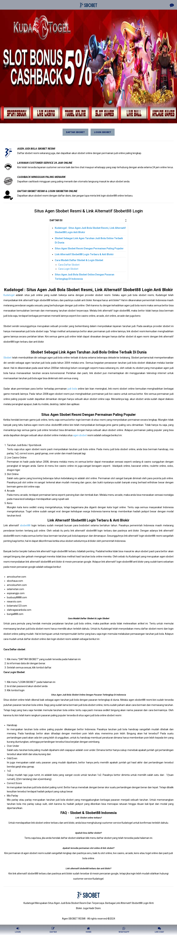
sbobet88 (25, 525)
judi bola (72, 388)
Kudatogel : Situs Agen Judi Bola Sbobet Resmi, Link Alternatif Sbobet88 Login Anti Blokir (90, 230)
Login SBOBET (102, 132)
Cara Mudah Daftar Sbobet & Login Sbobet (79, 260)
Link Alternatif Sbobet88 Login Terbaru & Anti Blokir (84, 254)
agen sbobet (80, 435)
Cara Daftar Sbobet (69, 264)
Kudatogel (9, 295)
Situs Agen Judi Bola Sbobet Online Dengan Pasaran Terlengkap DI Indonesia (84, 276)
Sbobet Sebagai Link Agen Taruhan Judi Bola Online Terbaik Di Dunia (89, 240)
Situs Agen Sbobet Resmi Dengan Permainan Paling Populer (89, 248)
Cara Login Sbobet (68, 268)
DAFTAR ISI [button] (88, 220)
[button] (6, 66)
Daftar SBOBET (75, 132)
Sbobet (7, 357)
